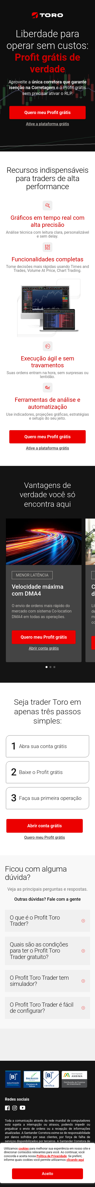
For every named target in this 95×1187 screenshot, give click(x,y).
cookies (24, 1148)
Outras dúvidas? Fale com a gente (47, 899)
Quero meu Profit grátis (47, 112)
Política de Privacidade (51, 1156)
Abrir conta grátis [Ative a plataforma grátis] (44, 648)
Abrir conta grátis (44, 825)
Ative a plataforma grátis (47, 124)
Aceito (47, 1173)
